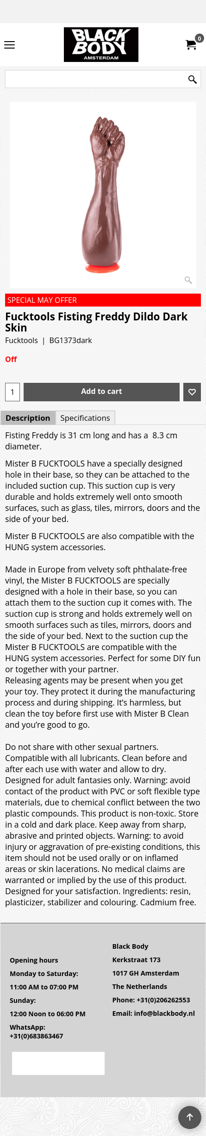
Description (28, 417)
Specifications (85, 417)
